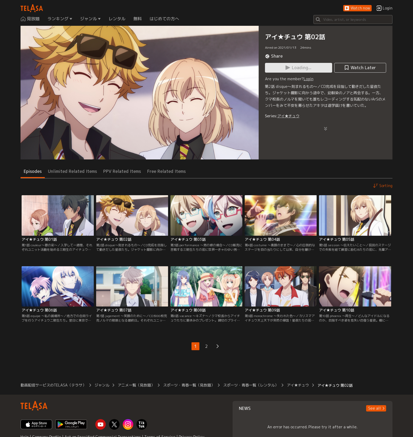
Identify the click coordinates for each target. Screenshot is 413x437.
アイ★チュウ (288, 115)
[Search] (352, 19)
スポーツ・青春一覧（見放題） (189, 385)
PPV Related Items (122, 171)
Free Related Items (166, 171)
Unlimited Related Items (72, 171)
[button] (357, 8)
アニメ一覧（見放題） (136, 385)
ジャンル (102, 385)
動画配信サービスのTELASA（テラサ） (53, 385)
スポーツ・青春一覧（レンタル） (250, 385)
